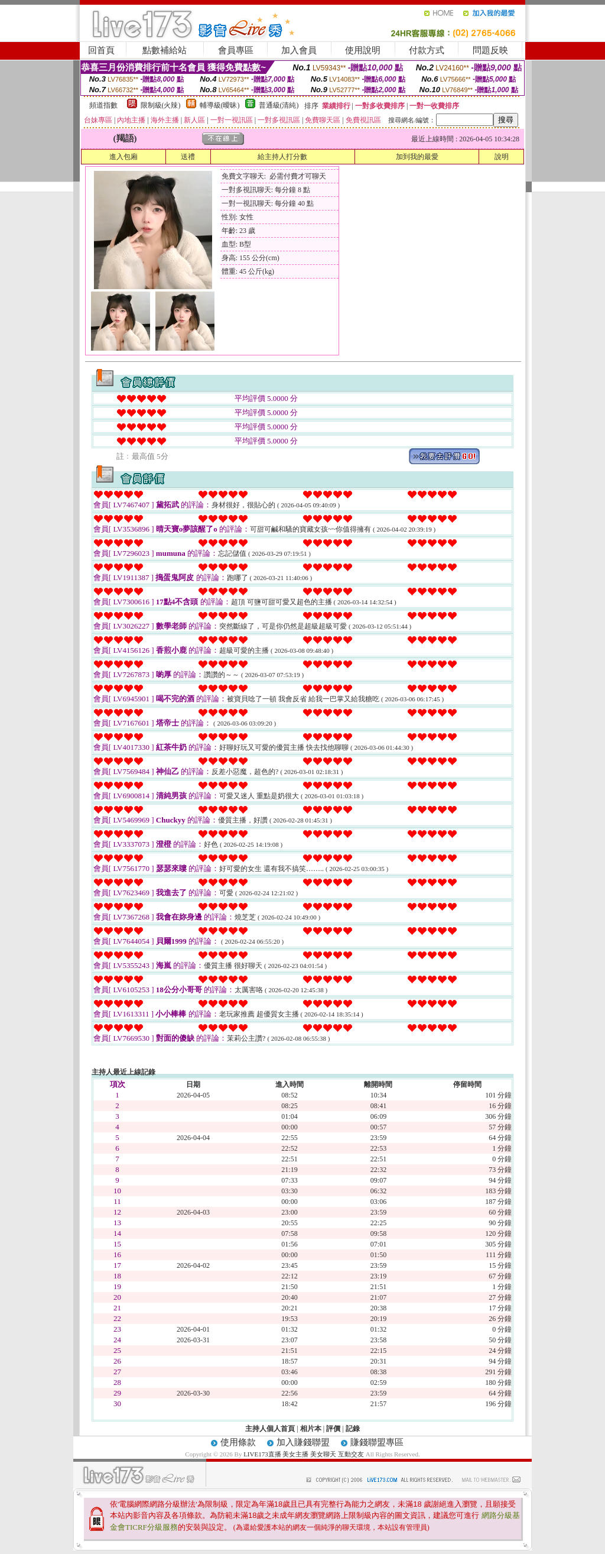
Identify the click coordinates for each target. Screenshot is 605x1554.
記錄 (353, 1428)
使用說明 (362, 50)
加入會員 (299, 50)
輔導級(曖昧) (220, 105)
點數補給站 (164, 50)
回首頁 (101, 50)
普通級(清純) (279, 105)
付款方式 (426, 50)
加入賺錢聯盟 (303, 1442)
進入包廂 (123, 157)
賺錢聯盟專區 (377, 1442)
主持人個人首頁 (270, 1428)
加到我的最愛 (417, 157)
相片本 (310, 1428)
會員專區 (235, 50)
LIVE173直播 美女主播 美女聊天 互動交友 (303, 1454)
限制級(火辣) (161, 105)
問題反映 (490, 50)
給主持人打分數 (282, 157)
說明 (502, 157)
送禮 (188, 157)
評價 (333, 1428)
